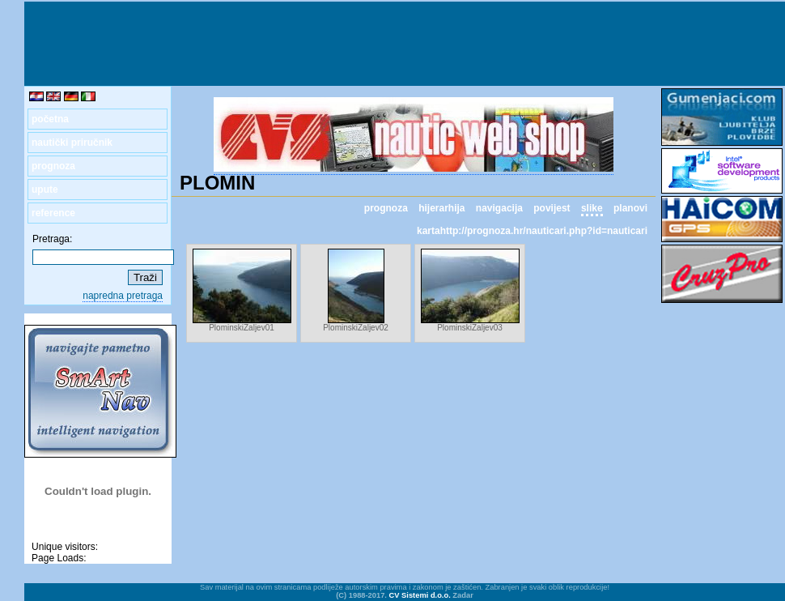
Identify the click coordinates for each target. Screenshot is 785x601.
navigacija (499, 208)
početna (50, 119)
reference (53, 213)
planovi (630, 208)
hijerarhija (441, 208)
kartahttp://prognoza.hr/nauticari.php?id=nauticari (532, 231)
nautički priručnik (72, 142)
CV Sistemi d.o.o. (420, 595)
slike (592, 208)
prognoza (53, 166)
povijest (551, 208)
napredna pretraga (123, 295)
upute (45, 189)
